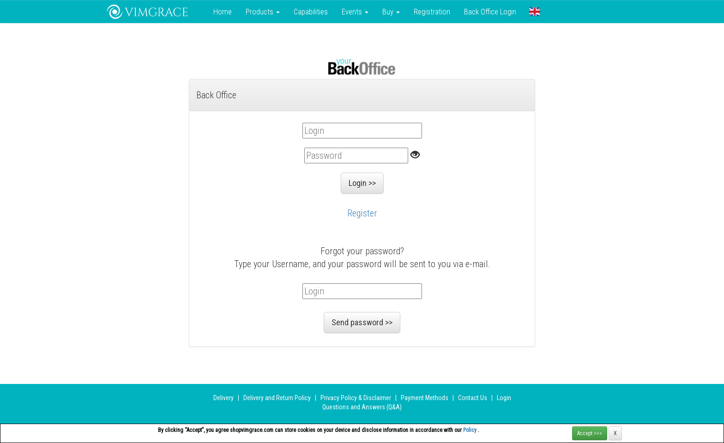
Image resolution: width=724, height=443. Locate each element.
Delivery (223, 397)
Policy (470, 430)
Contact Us (472, 397)
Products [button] (263, 11)
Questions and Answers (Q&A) (362, 407)
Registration (432, 11)
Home (222, 11)
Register (362, 213)
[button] (534, 11)
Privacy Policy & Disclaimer (355, 397)
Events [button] (355, 11)
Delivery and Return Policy (277, 397)
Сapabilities (311, 11)
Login (504, 397)
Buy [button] (391, 11)
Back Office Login (490, 11)
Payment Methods (424, 397)
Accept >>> (589, 433)
